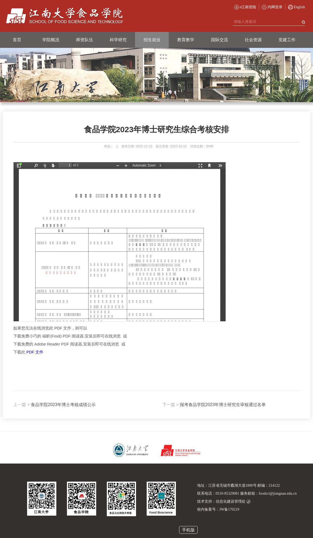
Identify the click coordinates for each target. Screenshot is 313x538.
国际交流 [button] (219, 39)
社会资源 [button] (253, 39)
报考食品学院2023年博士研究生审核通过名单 (214, 404)
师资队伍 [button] (84, 39)
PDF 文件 (34, 352)
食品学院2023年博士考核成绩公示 (54, 404)
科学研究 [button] (118, 39)
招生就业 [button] (151, 39)
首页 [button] (17, 39)
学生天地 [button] (17, 55)
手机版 (188, 530)
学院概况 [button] (50, 39)
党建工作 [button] (286, 39)
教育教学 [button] (185, 39)
